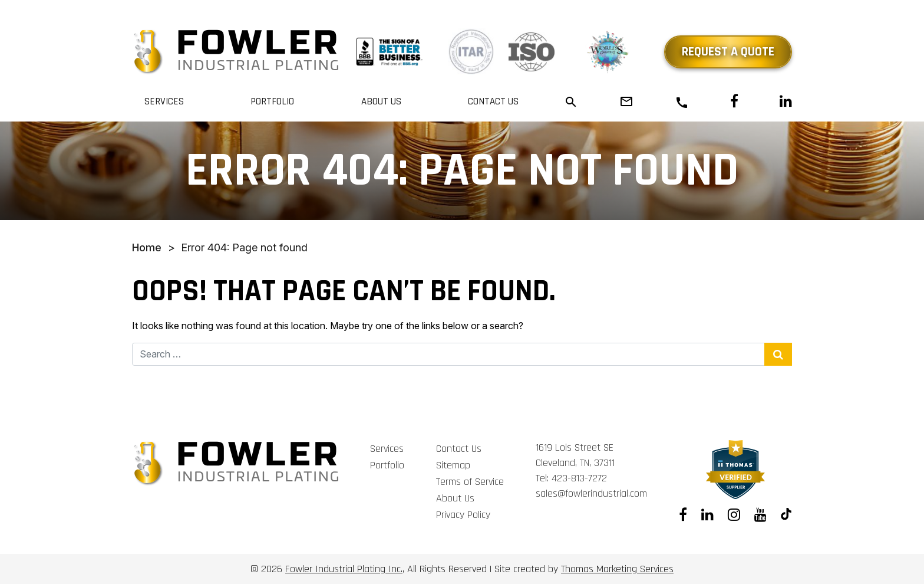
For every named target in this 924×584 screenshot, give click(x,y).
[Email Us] (626, 101)
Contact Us (493, 101)
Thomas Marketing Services (617, 569)
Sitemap (453, 465)
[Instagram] (734, 515)
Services (164, 101)
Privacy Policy (463, 514)
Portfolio (272, 101)
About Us (381, 101)
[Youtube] (760, 515)
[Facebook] (734, 101)
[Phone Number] (682, 102)
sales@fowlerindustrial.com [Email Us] (591, 493)
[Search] (571, 101)
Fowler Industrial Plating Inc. (343, 569)
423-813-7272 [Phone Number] (579, 478)
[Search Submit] (778, 354)
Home (146, 247)
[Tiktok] (786, 515)
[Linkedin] (786, 101)
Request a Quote (728, 52)
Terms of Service (470, 481)
